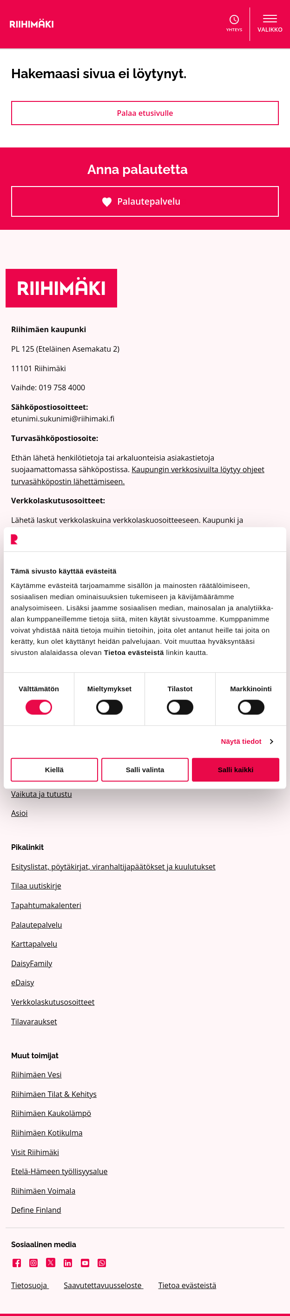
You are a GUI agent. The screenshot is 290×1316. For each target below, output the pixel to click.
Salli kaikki (236, 770)
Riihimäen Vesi (36, 1074)
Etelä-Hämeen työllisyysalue (59, 1171)
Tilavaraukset (34, 1021)
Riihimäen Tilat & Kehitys (54, 1094)
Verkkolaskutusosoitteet (52, 1002)
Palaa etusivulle (145, 113)
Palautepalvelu (178, 205)
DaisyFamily (31, 963)
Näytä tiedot (241, 741)
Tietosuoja (30, 1285)
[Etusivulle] (69, 24)
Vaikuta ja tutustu (41, 794)
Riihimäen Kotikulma (47, 1133)
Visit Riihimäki (35, 1152)
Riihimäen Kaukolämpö (51, 1113)
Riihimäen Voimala (43, 1191)
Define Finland (36, 1210)
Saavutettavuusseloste (103, 1285)
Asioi (19, 813)
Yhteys (234, 24)
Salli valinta (145, 770)
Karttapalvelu (34, 944)
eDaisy (22, 982)
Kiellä (54, 770)
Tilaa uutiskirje (36, 886)
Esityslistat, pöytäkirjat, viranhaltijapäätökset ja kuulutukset (113, 867)
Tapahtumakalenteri (46, 905)
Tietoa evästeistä (187, 1285)
